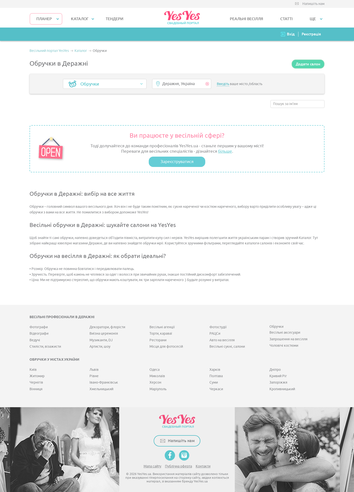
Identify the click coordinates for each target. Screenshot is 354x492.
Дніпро (275, 370)
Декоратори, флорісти (107, 327)
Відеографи (39, 333)
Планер (44, 18)
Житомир (37, 376)
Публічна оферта (178, 466)
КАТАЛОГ (79, 18)
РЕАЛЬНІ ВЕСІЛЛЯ (246, 18)
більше (225, 151)
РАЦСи (214, 333)
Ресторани (157, 340)
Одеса (154, 370)
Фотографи (39, 327)
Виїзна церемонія (103, 333)
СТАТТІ (286, 18)
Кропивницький (282, 389)
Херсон (155, 382)
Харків (214, 370)
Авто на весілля (222, 340)
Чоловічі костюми (283, 345)
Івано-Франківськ (103, 382)
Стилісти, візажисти (45, 346)
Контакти (203, 466)
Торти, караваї (160, 333)
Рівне (94, 376)
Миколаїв (157, 376)
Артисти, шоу (99, 346)
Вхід (291, 34)
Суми (213, 382)
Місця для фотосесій (166, 346)
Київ (33, 370)
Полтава (216, 376)
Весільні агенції (162, 327)
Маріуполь (157, 389)
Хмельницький (101, 389)
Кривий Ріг (278, 376)
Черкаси (216, 389)
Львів (94, 370)
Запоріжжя (278, 382)
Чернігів (36, 382)
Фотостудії (218, 327)
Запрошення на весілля (288, 339)
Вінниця (36, 389)
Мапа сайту (152, 466)
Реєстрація (311, 34)
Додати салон (308, 64)
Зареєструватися (177, 161)
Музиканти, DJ (101, 340)
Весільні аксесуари (284, 332)
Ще (313, 18)
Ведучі (35, 340)
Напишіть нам (313, 4)
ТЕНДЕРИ (114, 18)
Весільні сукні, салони (227, 346)
